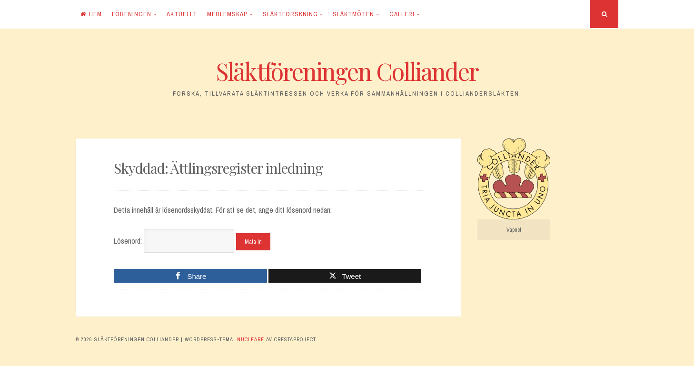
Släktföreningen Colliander (347, 71)
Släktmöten (353, 14)
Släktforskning (290, 14)
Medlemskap (227, 14)
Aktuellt (182, 14)
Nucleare (250, 339)
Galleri (402, 14)
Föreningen (131, 14)
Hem (91, 14)
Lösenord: (174, 241)
